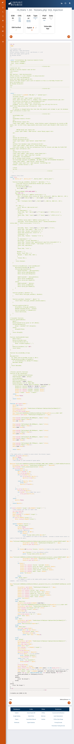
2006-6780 (19, 21)
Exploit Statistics (31, 722)
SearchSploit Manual (31, 719)
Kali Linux (43, 716)
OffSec (43, 712)
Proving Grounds (58, 722)
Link (69, 699)
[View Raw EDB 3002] (32, 30)
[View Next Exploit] (68, 36)
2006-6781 (19, 18)
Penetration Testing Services (58, 725)
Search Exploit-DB (31, 712)
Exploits (16, 712)
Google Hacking (16, 716)
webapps (35, 18)
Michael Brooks (29, 21)
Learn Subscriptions (58, 716)
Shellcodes (16, 722)
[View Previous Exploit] (11, 36)
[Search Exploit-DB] (70, 3)
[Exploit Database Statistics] (61, 3)
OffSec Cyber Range (58, 719)
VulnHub (43, 719)
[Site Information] (66, 3)
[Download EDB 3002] (34, 28)
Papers (16, 719)
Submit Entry (31, 716)
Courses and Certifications (58, 712)
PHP (44, 20)
